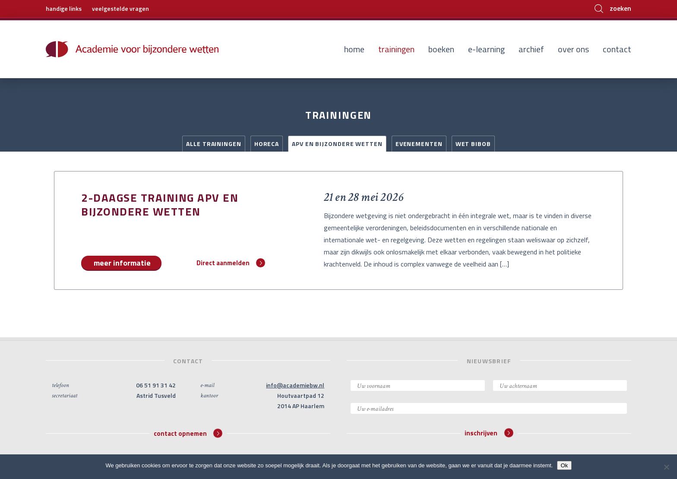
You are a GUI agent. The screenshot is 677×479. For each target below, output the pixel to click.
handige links (64, 8)
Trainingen (396, 49)
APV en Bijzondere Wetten (337, 143)
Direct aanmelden (230, 263)
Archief (531, 49)
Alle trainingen (213, 143)
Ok (564, 465)
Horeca (266, 143)
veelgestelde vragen (120, 8)
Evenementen (419, 143)
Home (354, 49)
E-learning (486, 49)
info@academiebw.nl (295, 385)
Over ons (573, 49)
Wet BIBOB (473, 143)
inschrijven (489, 433)
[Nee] (666, 467)
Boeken (441, 49)
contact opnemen (188, 433)
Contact (617, 49)
